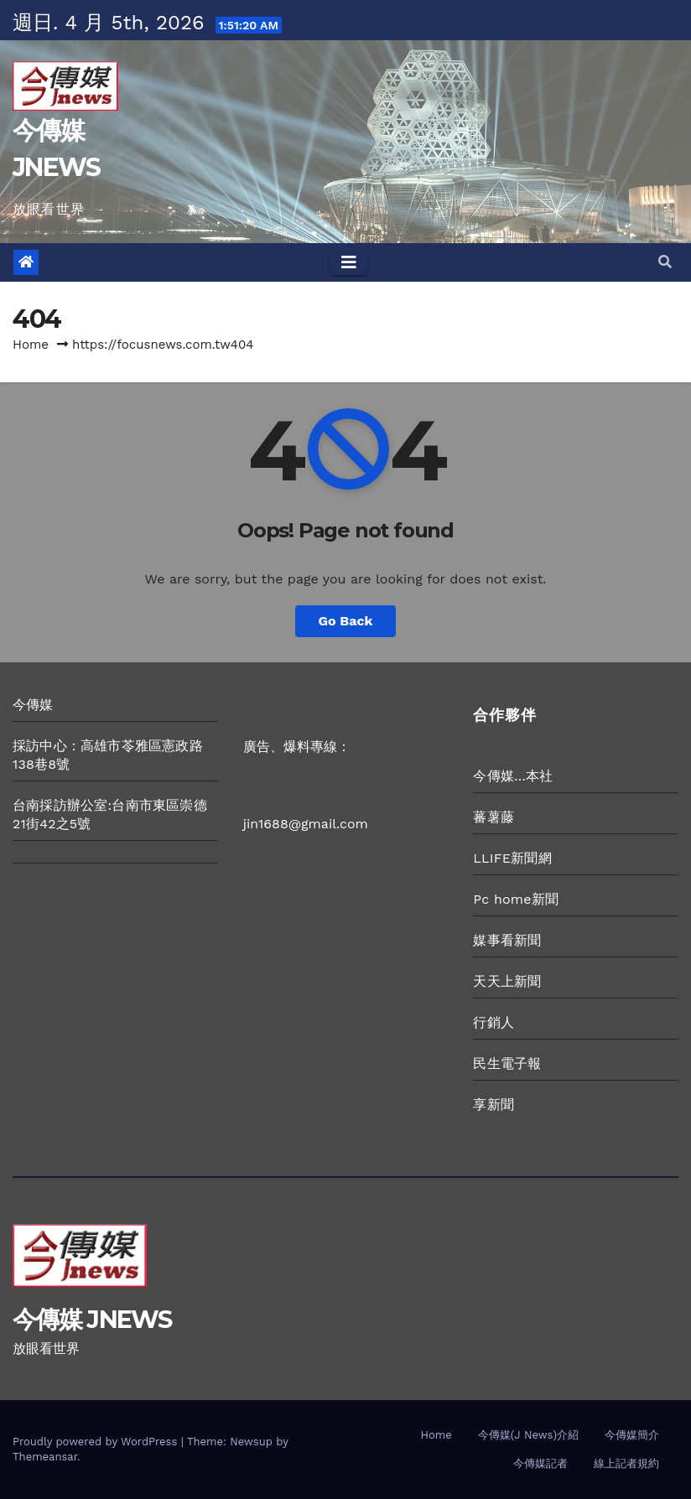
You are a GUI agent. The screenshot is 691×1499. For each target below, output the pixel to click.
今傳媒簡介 (632, 1435)
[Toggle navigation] (348, 262)
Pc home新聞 (516, 899)
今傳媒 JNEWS (92, 1319)
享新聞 (493, 1105)
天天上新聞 (507, 981)
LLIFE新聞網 (512, 858)
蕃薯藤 (493, 817)
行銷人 (493, 1022)
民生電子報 (507, 1063)
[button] (665, 262)
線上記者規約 (626, 1463)
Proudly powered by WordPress (97, 1441)
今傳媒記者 (540, 1463)
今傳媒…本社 (513, 776)
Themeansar (45, 1456)
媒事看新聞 (507, 940)
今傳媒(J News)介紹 (528, 1435)
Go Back (346, 621)
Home (31, 344)
